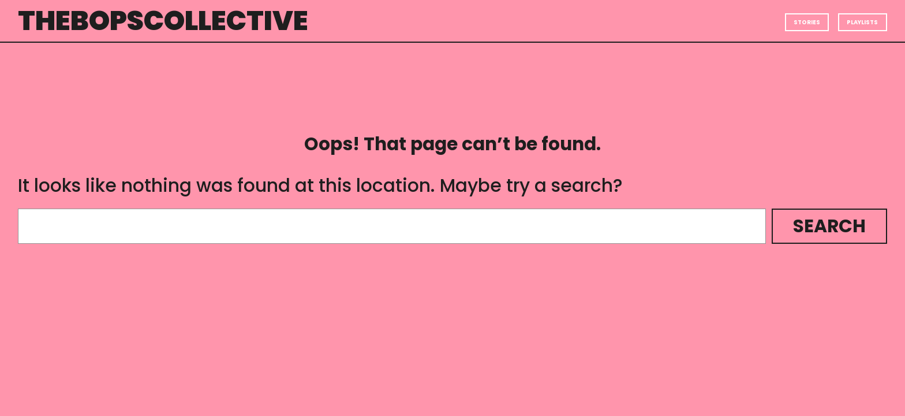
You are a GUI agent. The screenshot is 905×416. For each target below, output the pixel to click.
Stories (807, 22)
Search (829, 226)
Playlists (862, 22)
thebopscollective (163, 20)
